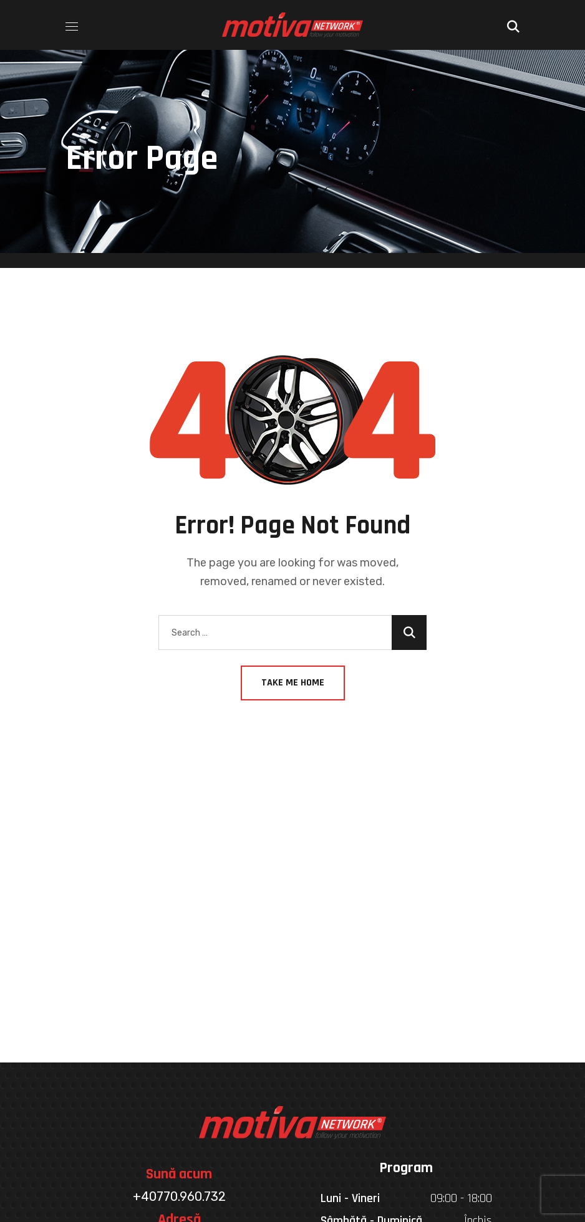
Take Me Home (292, 682)
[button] (513, 25)
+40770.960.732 (179, 1196)
